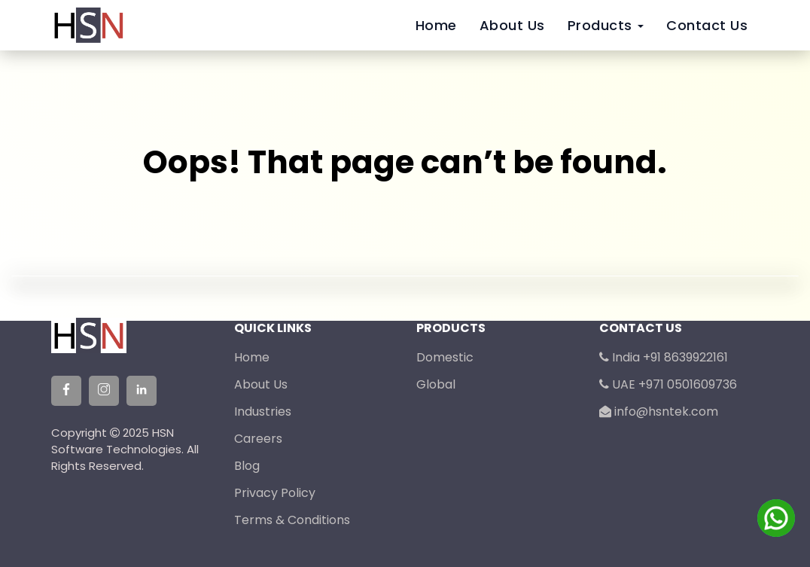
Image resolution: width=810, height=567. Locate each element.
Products (606, 25)
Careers (258, 438)
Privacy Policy (274, 492)
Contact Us (707, 25)
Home (436, 25)
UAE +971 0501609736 (668, 384)
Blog (247, 465)
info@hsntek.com (658, 411)
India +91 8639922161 (663, 357)
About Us (512, 25)
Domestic (445, 357)
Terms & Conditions (292, 520)
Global (435, 384)
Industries (262, 411)
